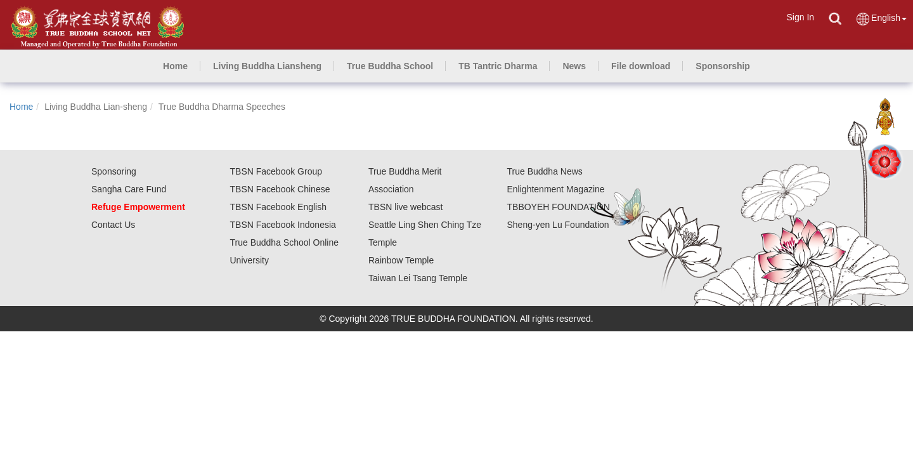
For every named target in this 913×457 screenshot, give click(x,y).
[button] (267, 66)
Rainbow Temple (401, 260)
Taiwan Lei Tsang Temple (417, 278)
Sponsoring (113, 171)
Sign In (800, 17)
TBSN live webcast (405, 207)
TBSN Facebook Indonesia (283, 225)
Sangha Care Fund (128, 189)
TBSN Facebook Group (276, 171)
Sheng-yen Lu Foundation (558, 225)
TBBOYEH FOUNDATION (558, 207)
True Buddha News (545, 171)
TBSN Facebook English (278, 207)
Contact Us (113, 225)
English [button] (881, 19)
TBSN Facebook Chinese (280, 189)
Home (21, 107)
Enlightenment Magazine (556, 189)
